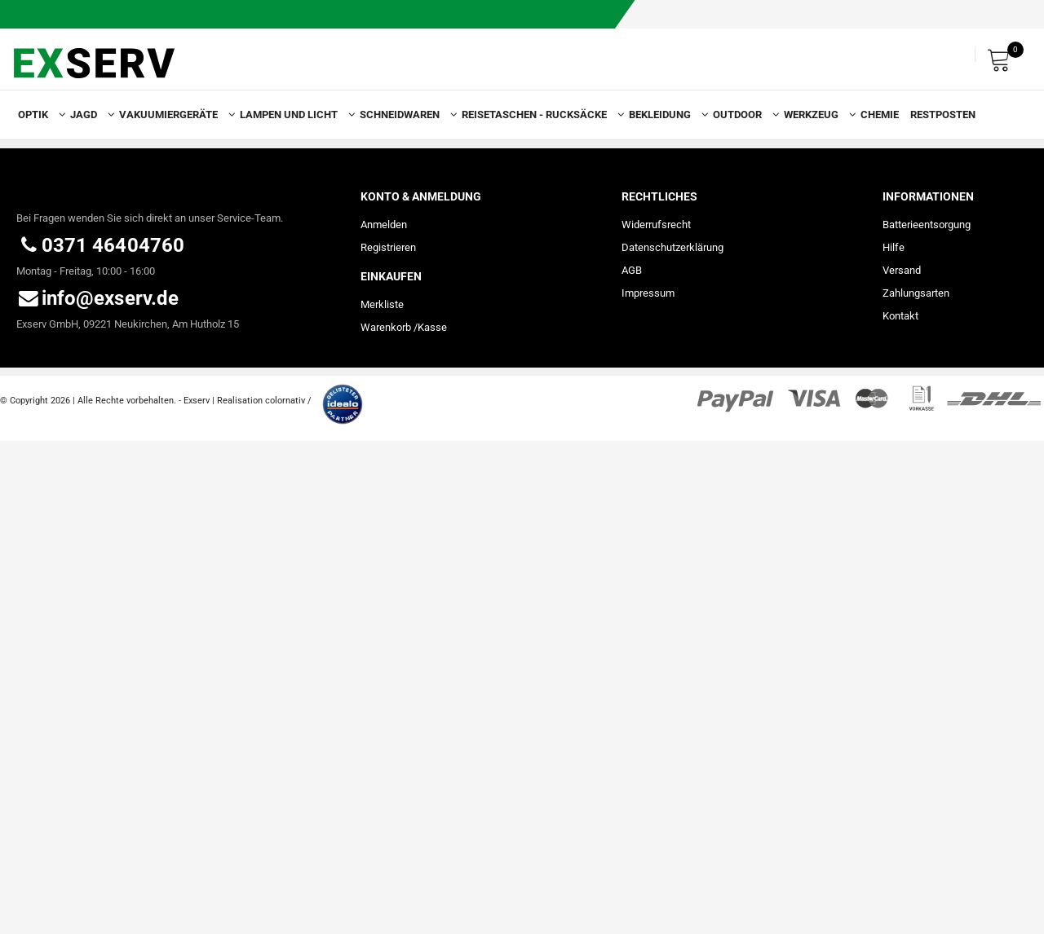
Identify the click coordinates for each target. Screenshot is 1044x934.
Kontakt (900, 316)
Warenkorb (386, 327)
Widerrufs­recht (656, 224)
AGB (632, 270)
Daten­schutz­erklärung (672, 247)
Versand (902, 270)
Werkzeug (816, 114)
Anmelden (384, 224)
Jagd (89, 114)
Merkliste (382, 304)
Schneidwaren (405, 114)
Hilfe (894, 247)
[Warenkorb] (1003, 55)
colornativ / (288, 400)
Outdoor (742, 114)
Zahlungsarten (916, 293)
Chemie (879, 114)
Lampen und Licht (294, 114)
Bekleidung (665, 114)
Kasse (432, 327)
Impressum (648, 293)
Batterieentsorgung (927, 224)
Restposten (942, 114)
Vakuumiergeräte (173, 114)
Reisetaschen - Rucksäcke (539, 114)
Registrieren (388, 247)
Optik (38, 114)
